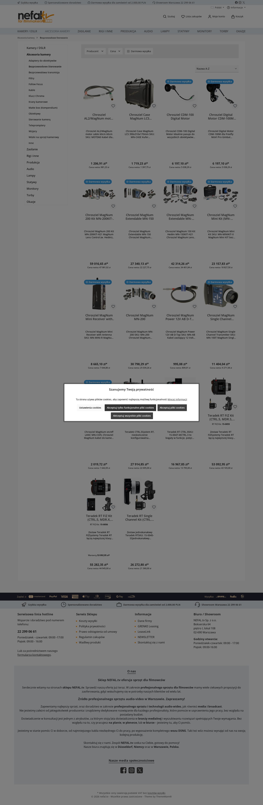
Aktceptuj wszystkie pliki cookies (132, 415)
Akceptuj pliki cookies (172, 407)
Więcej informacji (177, 399)
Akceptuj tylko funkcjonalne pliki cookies (130, 407)
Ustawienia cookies (90, 407)
